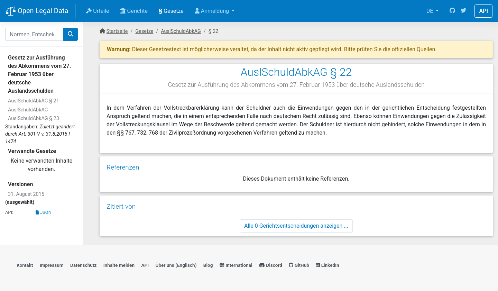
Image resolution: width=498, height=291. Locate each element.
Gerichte (134, 11)
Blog (208, 265)
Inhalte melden (119, 265)
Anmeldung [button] (212, 11)
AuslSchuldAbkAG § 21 (33, 101)
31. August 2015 (26, 194)
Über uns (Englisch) (176, 265)
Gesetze (171, 11)
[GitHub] (452, 11)
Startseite (117, 31)
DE (430, 11)
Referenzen (123, 167)
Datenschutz (83, 265)
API (483, 11)
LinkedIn (327, 265)
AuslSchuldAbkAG (28, 110)
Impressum (52, 265)
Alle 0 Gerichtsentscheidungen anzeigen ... (296, 225)
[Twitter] (463, 11)
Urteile (97, 11)
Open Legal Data (37, 11)
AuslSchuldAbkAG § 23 (33, 118)
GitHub (299, 265)
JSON (44, 212)
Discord (270, 265)
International (236, 265)
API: (9, 212)
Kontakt (25, 265)
